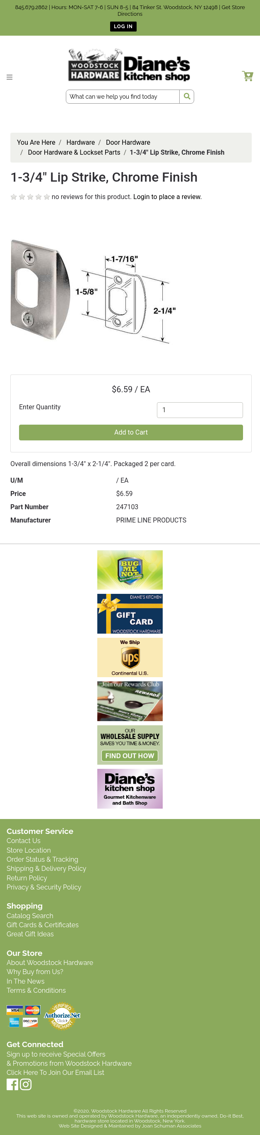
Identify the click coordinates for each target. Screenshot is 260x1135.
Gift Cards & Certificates (43, 925)
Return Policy (27, 878)
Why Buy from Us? (35, 972)
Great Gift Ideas (30, 934)
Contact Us (24, 841)
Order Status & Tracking (42, 859)
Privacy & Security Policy (44, 887)
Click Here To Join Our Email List (55, 1073)
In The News (25, 981)
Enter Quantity (39, 407)
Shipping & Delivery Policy (47, 869)
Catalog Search (30, 916)
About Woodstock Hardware (50, 963)
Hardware (80, 142)
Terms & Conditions (36, 990)
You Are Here (36, 142)
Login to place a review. (167, 197)
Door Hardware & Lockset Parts (74, 152)
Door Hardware (128, 142)
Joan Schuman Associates (171, 1126)
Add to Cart (131, 432)
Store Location (29, 850)
